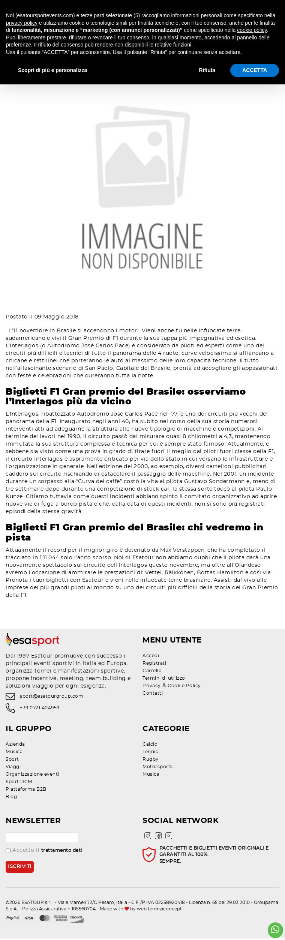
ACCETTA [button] (254, 70)
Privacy (151, 687)
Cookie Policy (184, 687)
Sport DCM (19, 783)
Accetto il (44, 851)
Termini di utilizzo (163, 679)
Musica (14, 753)
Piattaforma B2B (26, 790)
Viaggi (13, 768)
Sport (12, 760)
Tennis (150, 753)
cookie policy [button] (252, 30)
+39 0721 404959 (40, 709)
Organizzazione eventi (32, 775)
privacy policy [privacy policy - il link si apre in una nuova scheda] (22, 23)
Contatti (152, 694)
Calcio (150, 745)
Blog (11, 798)
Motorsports (157, 768)
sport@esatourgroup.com (51, 698)
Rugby (150, 760)
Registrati (154, 664)
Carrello (152, 672)
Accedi (150, 657)
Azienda (15, 745)
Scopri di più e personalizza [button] (52, 70)
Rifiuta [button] (207, 70)
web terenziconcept (159, 910)
